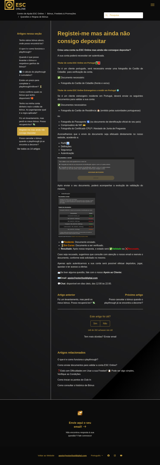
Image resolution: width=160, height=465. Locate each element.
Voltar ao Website (46, 455)
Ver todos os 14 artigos (28, 149)
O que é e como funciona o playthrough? (78, 359)
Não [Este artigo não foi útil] (105, 323)
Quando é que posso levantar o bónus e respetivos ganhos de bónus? (29, 62)
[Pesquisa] (123, 15)
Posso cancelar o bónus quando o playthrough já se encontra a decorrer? (32, 141)
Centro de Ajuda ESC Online (30, 13)
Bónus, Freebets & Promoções (61, 13)
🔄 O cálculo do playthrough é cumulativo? (32, 73)
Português (97, 455)
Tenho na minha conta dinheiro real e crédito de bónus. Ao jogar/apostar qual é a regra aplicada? (32, 108)
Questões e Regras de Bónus (34, 17)
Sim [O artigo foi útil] (95, 323)
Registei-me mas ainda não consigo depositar (32, 131)
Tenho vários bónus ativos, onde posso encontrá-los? (31, 42)
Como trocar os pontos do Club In (74, 380)
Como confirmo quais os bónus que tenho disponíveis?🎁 (30, 95)
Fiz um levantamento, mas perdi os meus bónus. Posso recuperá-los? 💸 (32, 121)
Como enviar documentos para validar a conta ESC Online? (87, 365)
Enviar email (110, 336)
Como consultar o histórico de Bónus (76, 385)
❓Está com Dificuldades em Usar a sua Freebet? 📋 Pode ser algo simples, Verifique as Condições (96, 372)
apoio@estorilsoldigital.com (73, 455)
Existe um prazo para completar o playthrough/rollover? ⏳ (30, 83)
